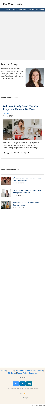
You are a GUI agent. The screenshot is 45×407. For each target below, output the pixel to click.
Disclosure (12, 373)
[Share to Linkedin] (18, 152)
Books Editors (18, 183)
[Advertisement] (22, 36)
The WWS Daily (12, 4)
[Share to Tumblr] (21, 152)
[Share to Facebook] (4, 152)
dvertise (39, 370)
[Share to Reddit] (25, 152)
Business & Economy (36, 10)
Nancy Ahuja (7, 113)
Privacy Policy (22, 373)
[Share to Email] (28, 152)
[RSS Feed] (21, 393)
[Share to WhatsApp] (11, 152)
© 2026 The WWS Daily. (38, 405)
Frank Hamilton (18, 195)
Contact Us (33, 373)
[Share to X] (8, 152)
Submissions (30, 370)
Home (8, 10)
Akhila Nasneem (18, 207)
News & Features (19, 10)
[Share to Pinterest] (15, 152)
